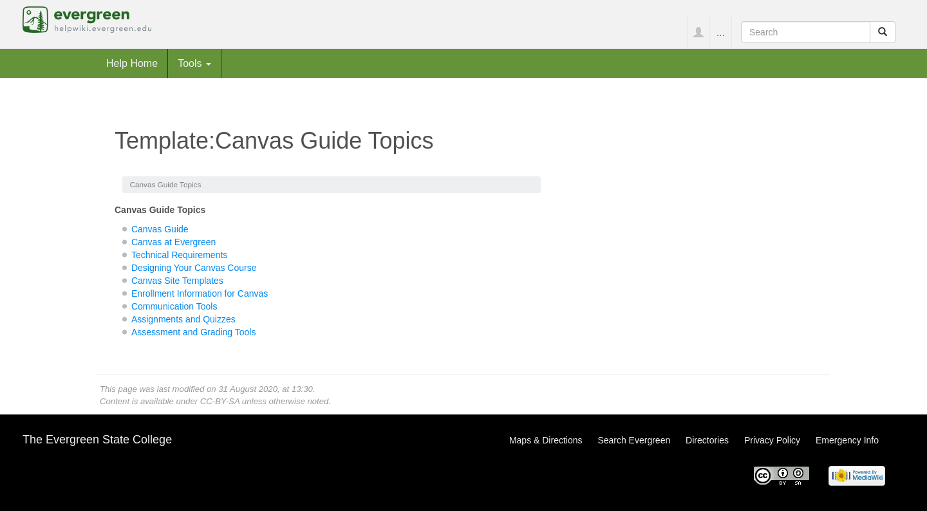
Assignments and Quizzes (183, 319)
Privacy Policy (772, 440)
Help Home (132, 63)
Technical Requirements (179, 255)
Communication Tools (174, 306)
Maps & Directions (546, 440)
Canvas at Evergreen (173, 242)
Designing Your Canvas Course (194, 268)
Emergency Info (847, 440)
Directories (707, 440)
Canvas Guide (160, 229)
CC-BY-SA (219, 401)
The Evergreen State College (97, 439)
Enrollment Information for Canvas (199, 293)
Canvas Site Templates (177, 280)
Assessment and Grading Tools (193, 332)
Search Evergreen (633, 440)
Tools (194, 63)
